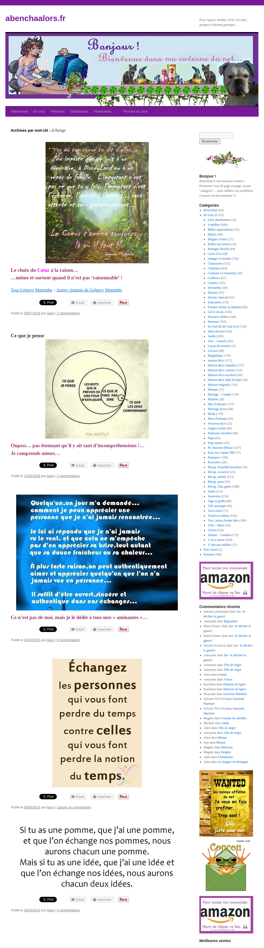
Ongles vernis (216, 428)
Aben (50, 313)
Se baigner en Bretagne (233, 762)
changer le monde (219, 259)
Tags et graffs (216, 501)
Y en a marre (216, 540)
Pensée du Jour (135, 111)
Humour (213, 322)
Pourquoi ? (215, 457)
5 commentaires (68, 910)
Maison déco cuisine (221, 370)
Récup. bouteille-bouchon (224, 467)
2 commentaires (68, 313)
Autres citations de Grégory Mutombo (89, 290)
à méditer (214, 225)
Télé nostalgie (217, 506)
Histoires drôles (218, 317)
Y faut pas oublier (219, 545)
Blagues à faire (217, 239)
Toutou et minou (218, 516)
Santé (211, 491)
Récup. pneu (216, 482)
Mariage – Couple (219, 394)
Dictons (213, 292)
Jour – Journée (217, 341)
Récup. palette (217, 477)
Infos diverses (217, 331)
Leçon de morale (219, 346)
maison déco (216, 360)
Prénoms (58, 111)
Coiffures (214, 278)
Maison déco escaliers (222, 375)
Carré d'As (214, 254)
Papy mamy (215, 443)
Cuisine (213, 283)
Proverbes (214, 462)
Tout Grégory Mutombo (31, 290)
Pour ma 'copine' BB (221, 452)
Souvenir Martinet (235, 694)
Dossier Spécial (218, 297)
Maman (213, 389)
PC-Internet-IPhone (220, 448)
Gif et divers (216, 312)
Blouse (222, 737)
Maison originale (219, 385)
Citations (213, 268)
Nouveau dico (217, 423)
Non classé (211, 549)
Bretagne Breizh (218, 249)
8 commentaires (68, 640)
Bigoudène (231, 621)
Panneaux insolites (220, 433)
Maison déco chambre (222, 365)
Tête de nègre (232, 665)
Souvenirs (214, 496)
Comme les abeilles (233, 718)
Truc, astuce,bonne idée (223, 520)
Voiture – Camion (219, 535)
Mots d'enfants (217, 419)
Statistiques (79, 111)
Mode (211, 414)
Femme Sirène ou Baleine (224, 307)
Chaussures (215, 263)
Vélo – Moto (216, 525)
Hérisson (227, 747)
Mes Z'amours (217, 404)
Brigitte (226, 752)
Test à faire (215, 511)
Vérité (212, 530)
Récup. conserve (218, 472)
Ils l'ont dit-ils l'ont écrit (223, 326)
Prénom (209, 554)
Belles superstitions (220, 229)
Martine (213, 399)
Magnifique (215, 355)
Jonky (226, 723)
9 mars (222, 674)
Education (214, 302)
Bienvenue (19, 111)
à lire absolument (219, 220)
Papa (211, 438)
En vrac (39, 111)
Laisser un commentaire (74, 807)
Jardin (212, 336)
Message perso (217, 409)
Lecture (213, 351)
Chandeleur (225, 757)
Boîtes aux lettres (219, 244)
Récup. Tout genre (219, 486)
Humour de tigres (234, 684)
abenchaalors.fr (35, 18)
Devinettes (214, 288)
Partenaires (102, 111)
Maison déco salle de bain (224, 380)
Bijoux (212, 234)
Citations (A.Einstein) (222, 273)
